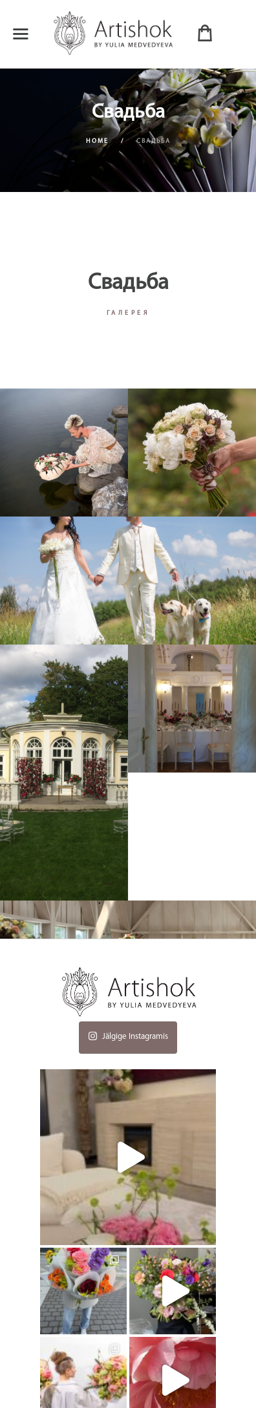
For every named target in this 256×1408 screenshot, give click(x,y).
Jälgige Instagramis (128, 1034)
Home (97, 141)
